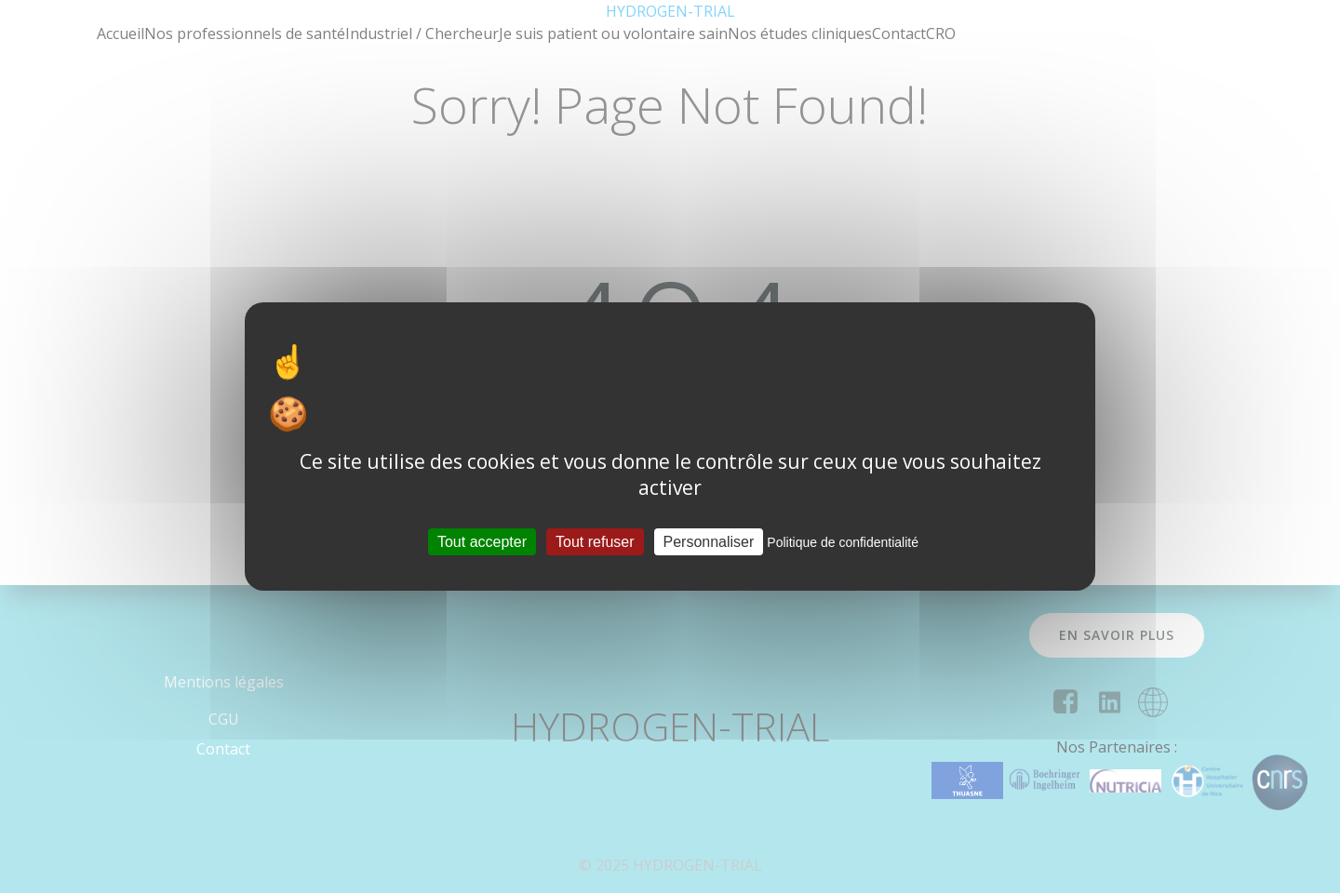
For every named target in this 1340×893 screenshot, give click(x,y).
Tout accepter (482, 542)
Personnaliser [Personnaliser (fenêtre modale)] (709, 542)
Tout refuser (595, 542)
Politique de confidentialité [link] (842, 542)
